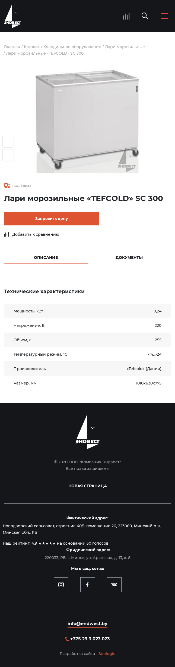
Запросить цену (51, 218)
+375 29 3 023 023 (90, 638)
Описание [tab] (46, 257)
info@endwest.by (87, 623)
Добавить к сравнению (35, 234)
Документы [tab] (129, 257)
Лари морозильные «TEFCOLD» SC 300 (45, 53)
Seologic (106, 653)
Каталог (32, 46)
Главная (12, 46)
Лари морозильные (125, 46)
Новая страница (87, 485)
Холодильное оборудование (72, 46)
